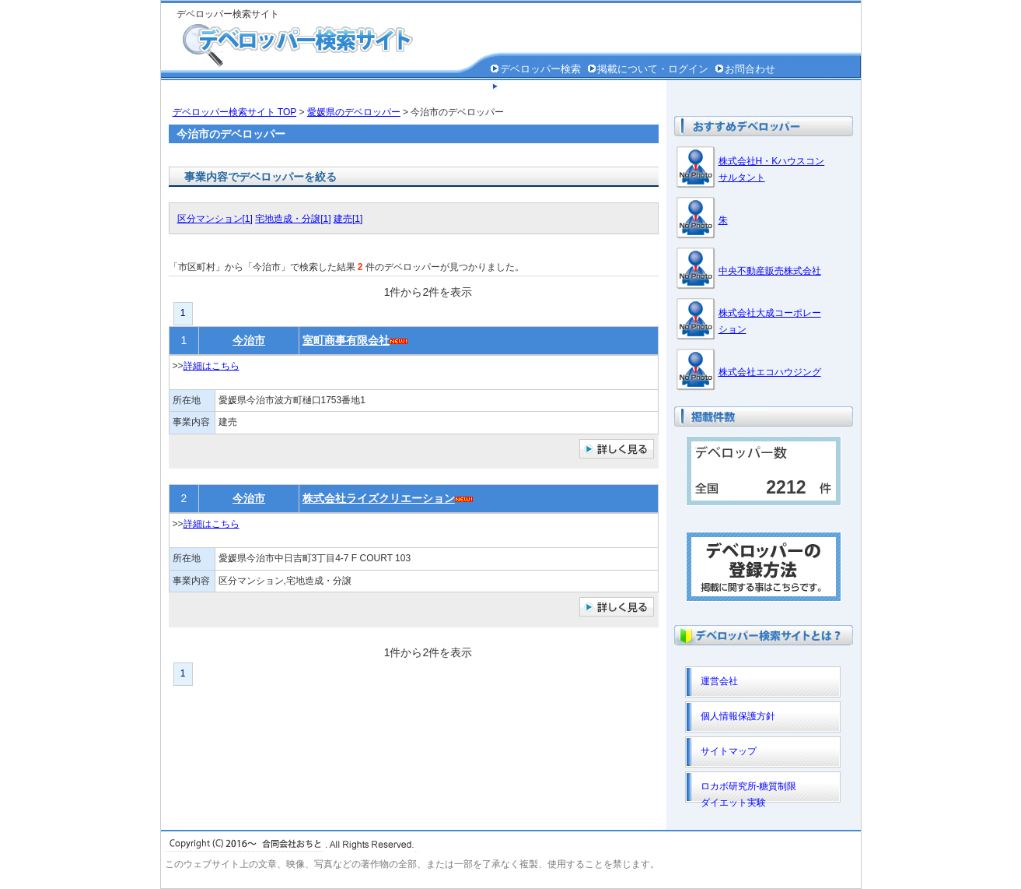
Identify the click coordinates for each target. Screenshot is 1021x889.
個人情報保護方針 (540, 87)
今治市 (249, 340)
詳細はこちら (212, 365)
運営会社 (719, 681)
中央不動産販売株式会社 (770, 270)
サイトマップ (729, 751)
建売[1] (348, 218)
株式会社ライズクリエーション (378, 498)
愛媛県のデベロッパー (353, 112)
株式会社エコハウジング (770, 372)
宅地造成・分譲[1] (292, 218)
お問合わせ (750, 69)
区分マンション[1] (215, 218)
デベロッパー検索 (540, 69)
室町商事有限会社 (346, 340)
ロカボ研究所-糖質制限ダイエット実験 (749, 792)
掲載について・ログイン (652, 69)
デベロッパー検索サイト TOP (235, 112)
